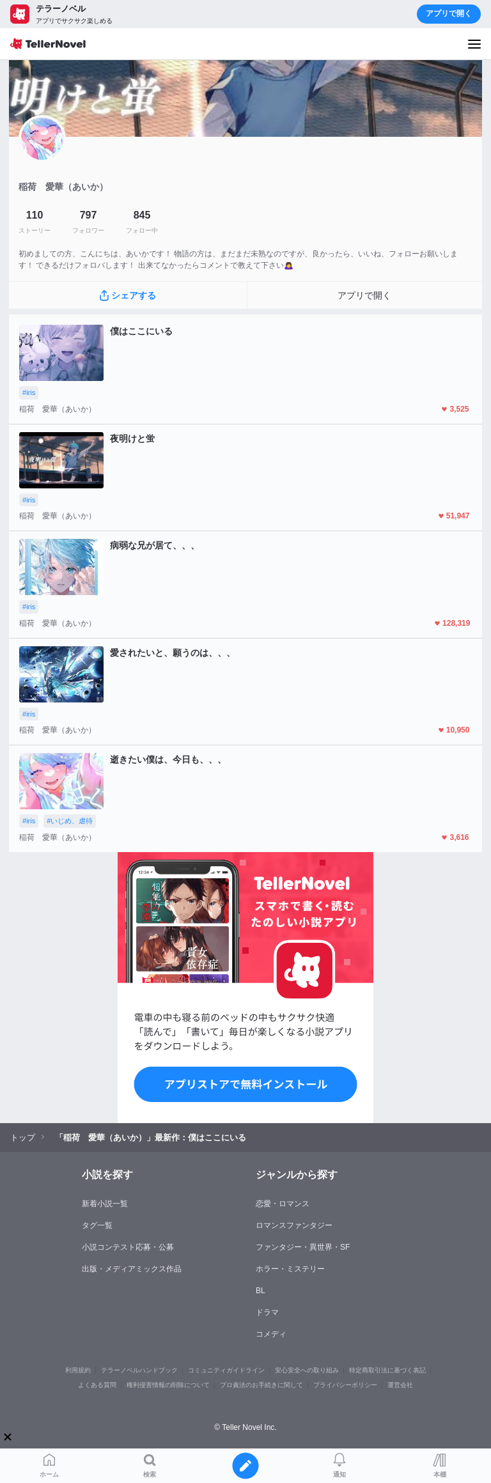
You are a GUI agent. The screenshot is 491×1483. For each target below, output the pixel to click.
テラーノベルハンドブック (139, 1370)
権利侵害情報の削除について (168, 1384)
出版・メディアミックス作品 (132, 1268)
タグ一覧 (97, 1225)
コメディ (271, 1334)
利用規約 (78, 1370)
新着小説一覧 (105, 1203)
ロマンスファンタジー (294, 1225)
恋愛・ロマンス (282, 1203)
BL (260, 1290)
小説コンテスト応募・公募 (128, 1247)
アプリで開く (449, 13)
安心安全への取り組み (307, 1370)
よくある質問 (97, 1384)
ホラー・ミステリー (290, 1268)
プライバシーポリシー (345, 1384)
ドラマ (267, 1312)
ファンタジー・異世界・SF (303, 1247)
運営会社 (400, 1384)
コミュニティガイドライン (226, 1370)
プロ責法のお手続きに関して (261, 1384)
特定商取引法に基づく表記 (387, 1370)
